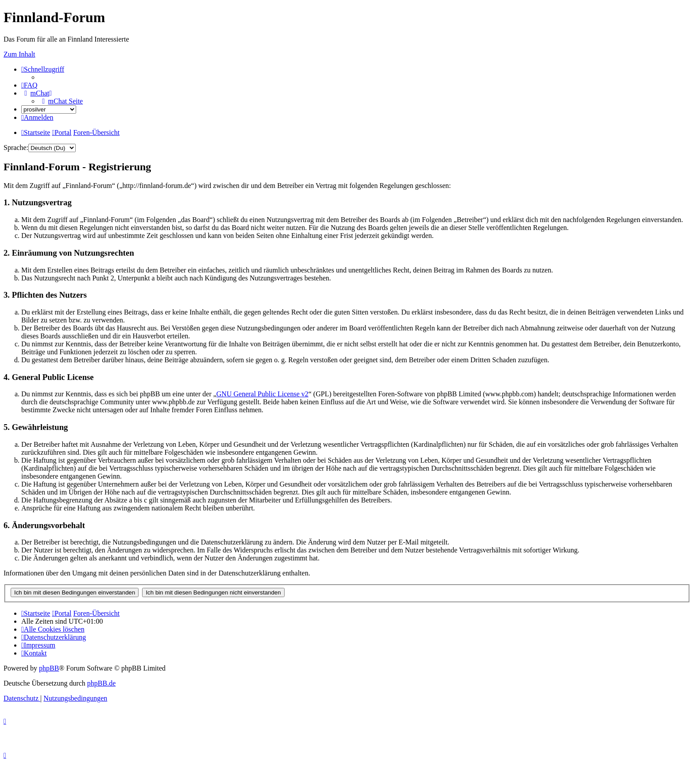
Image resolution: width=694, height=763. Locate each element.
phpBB (49, 668)
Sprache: (16, 147)
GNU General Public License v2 (262, 394)
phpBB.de (101, 683)
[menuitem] (29, 85)
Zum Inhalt (19, 54)
